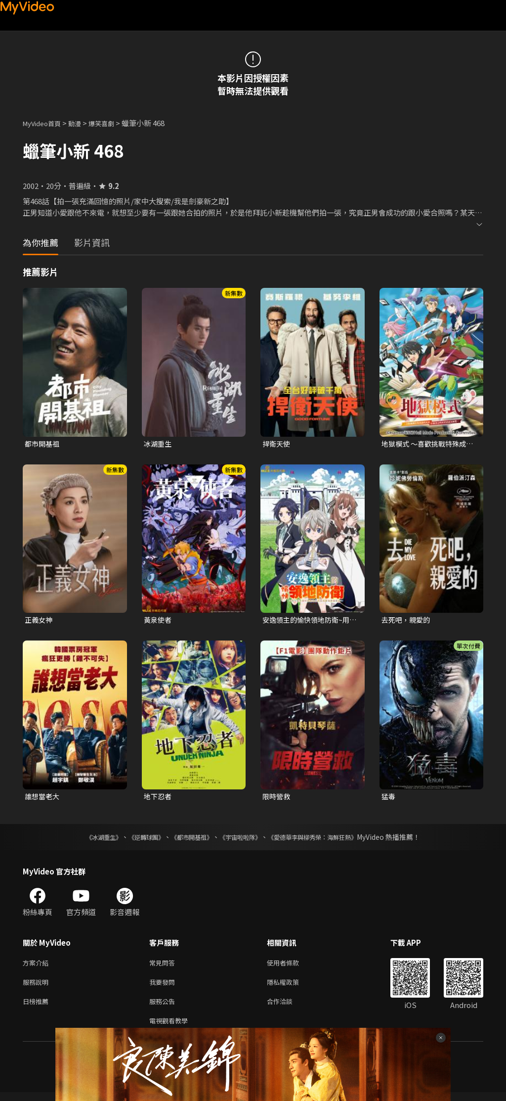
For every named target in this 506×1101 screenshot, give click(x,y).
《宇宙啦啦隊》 (242, 840)
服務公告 (164, 1008)
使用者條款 (291, 966)
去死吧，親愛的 (407, 621)
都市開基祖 (43, 444)
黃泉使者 (158, 621)
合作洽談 (287, 1008)
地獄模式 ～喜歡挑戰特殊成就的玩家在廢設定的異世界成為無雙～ (426, 444)
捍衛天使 (277, 444)
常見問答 (164, 966)
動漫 (82, 123)
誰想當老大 (43, 798)
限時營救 (277, 798)
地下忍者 (158, 798)
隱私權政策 (291, 987)
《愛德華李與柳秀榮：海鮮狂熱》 (325, 840)
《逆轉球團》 (135, 840)
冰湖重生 (158, 444)
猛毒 (388, 798)
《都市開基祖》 (187, 840)
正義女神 (39, 621)
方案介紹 (37, 966)
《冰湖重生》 (86, 840)
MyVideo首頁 (45, 123)
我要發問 (164, 987)
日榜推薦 (37, 1008)
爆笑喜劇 (112, 123)
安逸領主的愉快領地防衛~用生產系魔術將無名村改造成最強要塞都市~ (308, 621)
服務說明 (37, 987)
